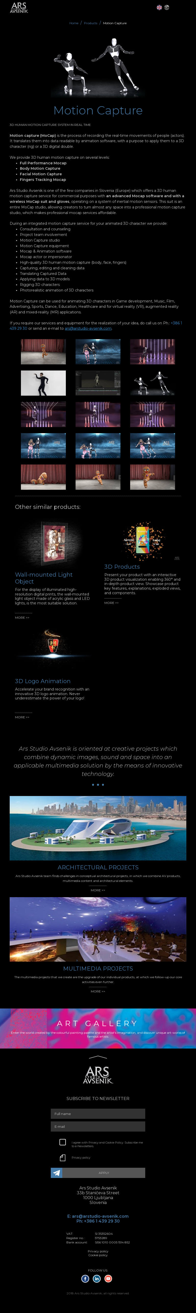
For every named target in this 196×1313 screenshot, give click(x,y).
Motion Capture (115, 23)
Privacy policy (81, 1157)
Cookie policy (98, 1255)
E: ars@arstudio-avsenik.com (98, 1216)
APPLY (104, 1173)
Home (74, 23)
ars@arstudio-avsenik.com (88, 328)
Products (90, 23)
